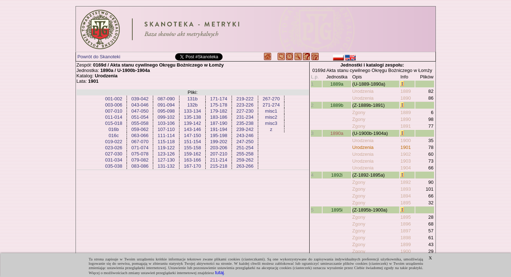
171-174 (218, 98)
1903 (405, 161)
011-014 (113, 117)
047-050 (140, 111)
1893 (405, 189)
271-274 (271, 105)
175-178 (218, 105)
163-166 (192, 160)
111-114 (166, 135)
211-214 (218, 160)
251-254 (245, 147)
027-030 (113, 153)
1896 (405, 224)
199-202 (218, 141)
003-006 (113, 105)
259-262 (245, 160)
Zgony (358, 112)
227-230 (245, 111)
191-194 (218, 129)
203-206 (218, 147)
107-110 (166, 129)
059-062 (140, 129)
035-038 (113, 166)
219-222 (245, 98)
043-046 (140, 105)
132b (192, 105)
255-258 (245, 153)
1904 (405, 168)
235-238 (245, 123)
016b (114, 129)
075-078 (140, 153)
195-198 (218, 135)
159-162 (192, 153)
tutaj (219, 272)
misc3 (271, 123)
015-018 (113, 123)
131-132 (166, 166)
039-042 (140, 98)
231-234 (245, 117)
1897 (405, 230)
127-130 (166, 160)
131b (192, 98)
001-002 (113, 98)
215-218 (218, 166)
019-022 (113, 141)
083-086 (140, 166)
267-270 (271, 98)
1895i (337, 210)
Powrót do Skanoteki (98, 56)
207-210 (218, 153)
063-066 (140, 135)
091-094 (166, 105)
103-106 (166, 123)
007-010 (113, 111)
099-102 (166, 117)
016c (114, 135)
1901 (405, 147)
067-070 (140, 141)
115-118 (166, 141)
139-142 (192, 123)
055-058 (140, 123)
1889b (336, 105)
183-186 (218, 117)
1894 (405, 196)
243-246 (245, 135)
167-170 (192, 166)
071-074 (140, 147)
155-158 (192, 147)
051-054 (140, 117)
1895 (405, 202)
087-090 (166, 98)
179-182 (218, 111)
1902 (405, 154)
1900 (405, 140)
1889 (405, 91)
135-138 (192, 117)
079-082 (140, 160)
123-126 (166, 153)
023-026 (113, 147)
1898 (405, 237)
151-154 (192, 141)
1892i (337, 175)
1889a (336, 84)
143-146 (192, 129)
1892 (405, 182)
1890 (405, 98)
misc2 (271, 117)
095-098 (166, 111)
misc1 (271, 111)
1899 (405, 244)
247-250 (245, 141)
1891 (405, 126)
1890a (336, 133)
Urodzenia (363, 91)
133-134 (192, 111)
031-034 (113, 160)
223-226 (245, 105)
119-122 (166, 147)
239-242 (245, 129)
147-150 (192, 135)
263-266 (245, 166)
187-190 (218, 123)
